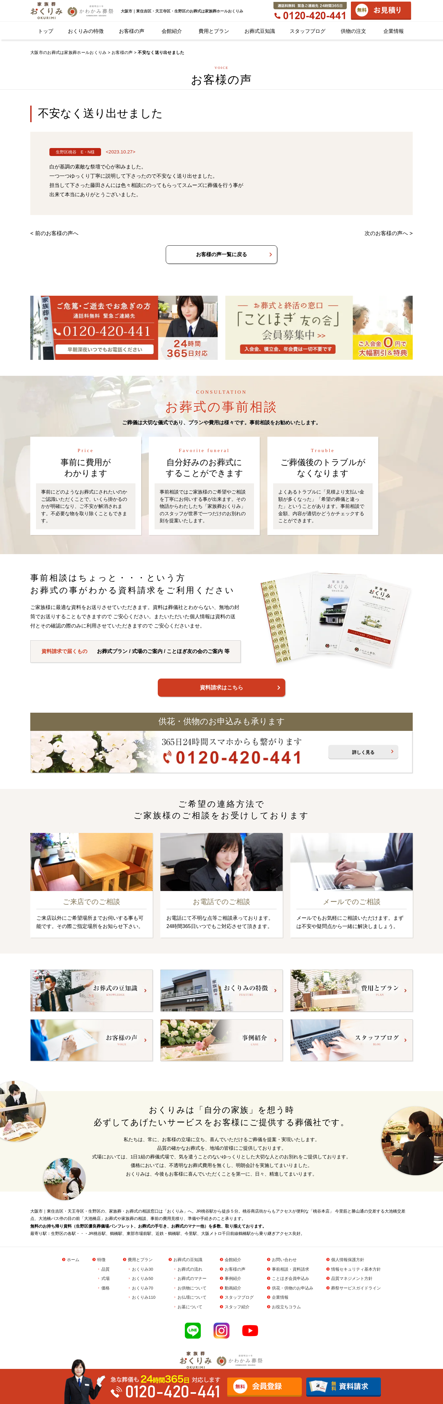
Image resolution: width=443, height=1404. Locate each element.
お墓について (190, 1306)
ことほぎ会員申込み (290, 1278)
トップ (45, 31)
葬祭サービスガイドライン (356, 1288)
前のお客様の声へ (56, 233)
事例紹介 (233, 1278)
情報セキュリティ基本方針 (356, 1269)
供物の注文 (353, 31)
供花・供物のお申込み (292, 1288)
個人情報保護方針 (347, 1259)
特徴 (101, 1259)
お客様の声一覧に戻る (221, 254)
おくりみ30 (142, 1269)
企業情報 (393, 31)
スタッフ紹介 (237, 1306)
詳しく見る (363, 752)
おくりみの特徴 (86, 31)
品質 (105, 1269)
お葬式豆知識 (259, 31)
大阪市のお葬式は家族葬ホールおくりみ (68, 52)
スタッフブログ (307, 31)
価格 (105, 1288)
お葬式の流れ (190, 1269)
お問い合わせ (284, 1259)
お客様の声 (131, 31)
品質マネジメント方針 (352, 1278)
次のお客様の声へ (386, 233)
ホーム (73, 1259)
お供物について (192, 1288)
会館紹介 (172, 31)
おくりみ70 (142, 1288)
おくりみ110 (144, 1297)
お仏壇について (192, 1297)
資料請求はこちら (221, 688)
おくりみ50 (142, 1278)
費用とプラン (214, 31)
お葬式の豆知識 (187, 1259)
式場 (105, 1278)
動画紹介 (233, 1288)
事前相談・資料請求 (290, 1269)
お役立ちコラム (286, 1306)
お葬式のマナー (192, 1278)
